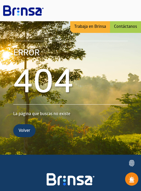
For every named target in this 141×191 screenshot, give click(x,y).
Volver (24, 130)
